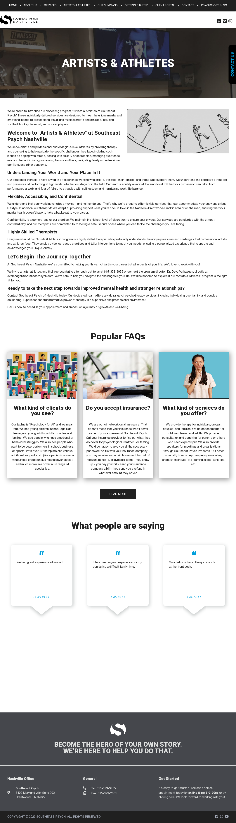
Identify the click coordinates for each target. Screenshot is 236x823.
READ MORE (42, 597)
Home (13, 5)
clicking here (167, 797)
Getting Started (136, 5)
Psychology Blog (214, 5)
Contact (188, 5)
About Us (30, 5)
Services (50, 5)
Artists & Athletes (77, 5)
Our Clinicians (108, 5)
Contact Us (232, 64)
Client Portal (165, 5)
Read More (118, 494)
